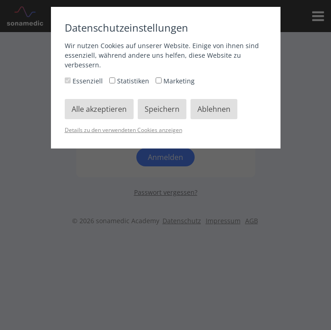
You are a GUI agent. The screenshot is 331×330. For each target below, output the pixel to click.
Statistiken (130, 81)
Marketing (175, 81)
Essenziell (85, 81)
